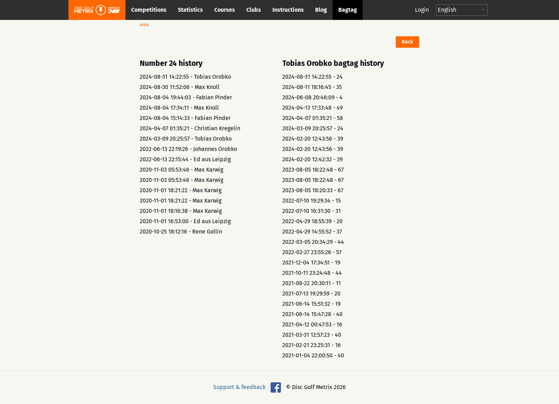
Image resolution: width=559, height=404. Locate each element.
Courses (224, 9)
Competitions (148, 9)
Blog (321, 9)
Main (144, 25)
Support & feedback (239, 386)
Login (422, 9)
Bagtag (347, 9)
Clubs (253, 9)
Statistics (190, 9)
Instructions (288, 9)
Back (407, 42)
